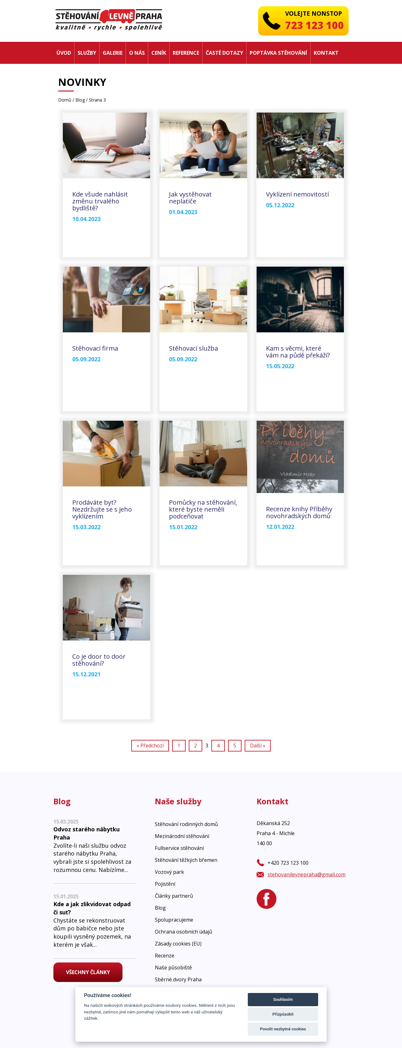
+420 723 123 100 (288, 862)
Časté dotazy (224, 52)
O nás (137, 52)
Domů (64, 100)
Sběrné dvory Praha (178, 979)
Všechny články (88, 972)
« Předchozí (150, 745)
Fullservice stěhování (179, 848)
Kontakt (326, 52)
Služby (87, 52)
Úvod (64, 52)
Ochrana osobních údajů (183, 931)
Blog (80, 100)
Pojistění (165, 883)
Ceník (158, 52)
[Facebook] (267, 899)
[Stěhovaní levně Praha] (108, 19)
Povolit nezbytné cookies (283, 1029)
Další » (257, 745)
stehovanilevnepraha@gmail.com (306, 874)
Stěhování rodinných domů (186, 824)
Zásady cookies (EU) (178, 943)
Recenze (164, 955)
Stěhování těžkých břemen (186, 860)
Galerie (112, 52)
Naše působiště (173, 967)
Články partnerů (174, 895)
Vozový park (169, 871)
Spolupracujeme (174, 919)
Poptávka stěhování (278, 52)
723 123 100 (314, 25)
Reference (186, 52)
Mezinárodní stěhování (182, 836)
